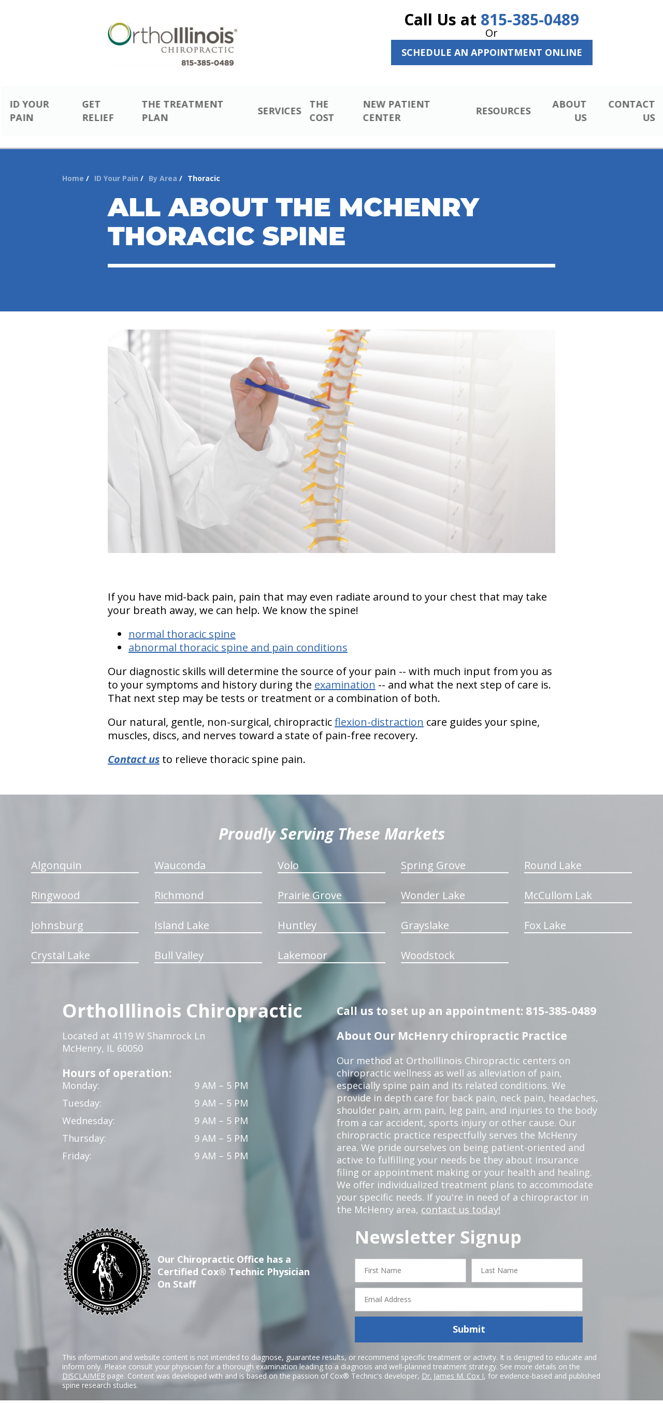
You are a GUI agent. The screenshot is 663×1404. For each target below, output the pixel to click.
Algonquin (56, 853)
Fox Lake (545, 913)
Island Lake (181, 913)
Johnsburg (57, 913)
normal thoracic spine (182, 622)
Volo (288, 853)
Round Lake (553, 853)
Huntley (297, 913)
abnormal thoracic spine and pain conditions (238, 636)
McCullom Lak (558, 883)
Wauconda (180, 853)
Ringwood (55, 883)
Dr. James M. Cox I (453, 1363)
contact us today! (459, 1197)
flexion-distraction (379, 710)
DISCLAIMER (83, 1363)
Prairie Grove (310, 883)
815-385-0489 (530, 19)
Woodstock (428, 943)
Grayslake (425, 913)
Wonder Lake (433, 883)
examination (345, 673)
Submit (469, 1317)
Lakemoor (302, 943)
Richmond (179, 883)
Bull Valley (179, 943)
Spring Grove (433, 853)
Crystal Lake (60, 943)
